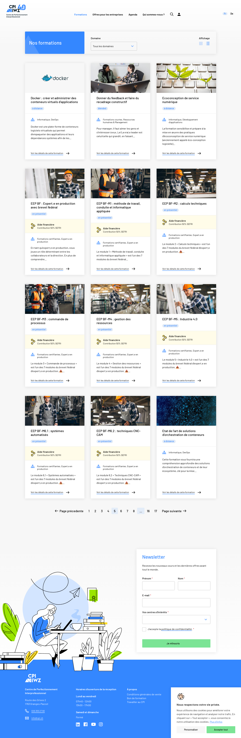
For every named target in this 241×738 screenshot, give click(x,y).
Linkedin (78, 724)
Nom (181, 578)
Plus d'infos (216, 721)
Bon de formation (136, 698)
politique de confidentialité (176, 629)
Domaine (96, 38)
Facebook (86, 724)
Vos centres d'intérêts (155, 612)
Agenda (133, 14)
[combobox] (177, 619)
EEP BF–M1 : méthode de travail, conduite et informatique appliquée (118, 207)
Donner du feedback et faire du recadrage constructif (118, 100)
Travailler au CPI (136, 701)
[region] (206, 712)
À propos (132, 689)
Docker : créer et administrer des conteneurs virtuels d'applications (54, 100)
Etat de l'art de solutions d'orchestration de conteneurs (183, 433)
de (231, 13)
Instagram (101, 724)
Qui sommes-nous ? (154, 14)
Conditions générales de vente (144, 694)
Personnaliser (191, 729)
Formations (80, 14)
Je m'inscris (173, 643)
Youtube (93, 724)
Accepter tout (221, 729)
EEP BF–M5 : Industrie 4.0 (179, 319)
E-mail (146, 595)
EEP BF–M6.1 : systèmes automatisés (47, 433)
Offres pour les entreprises (108, 14)
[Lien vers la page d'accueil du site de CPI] (16, 11)
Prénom (147, 578)
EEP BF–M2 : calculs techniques (184, 203)
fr (225, 13)
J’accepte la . (171, 629)
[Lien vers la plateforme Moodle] (179, 11)
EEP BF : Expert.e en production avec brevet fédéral (53, 205)
